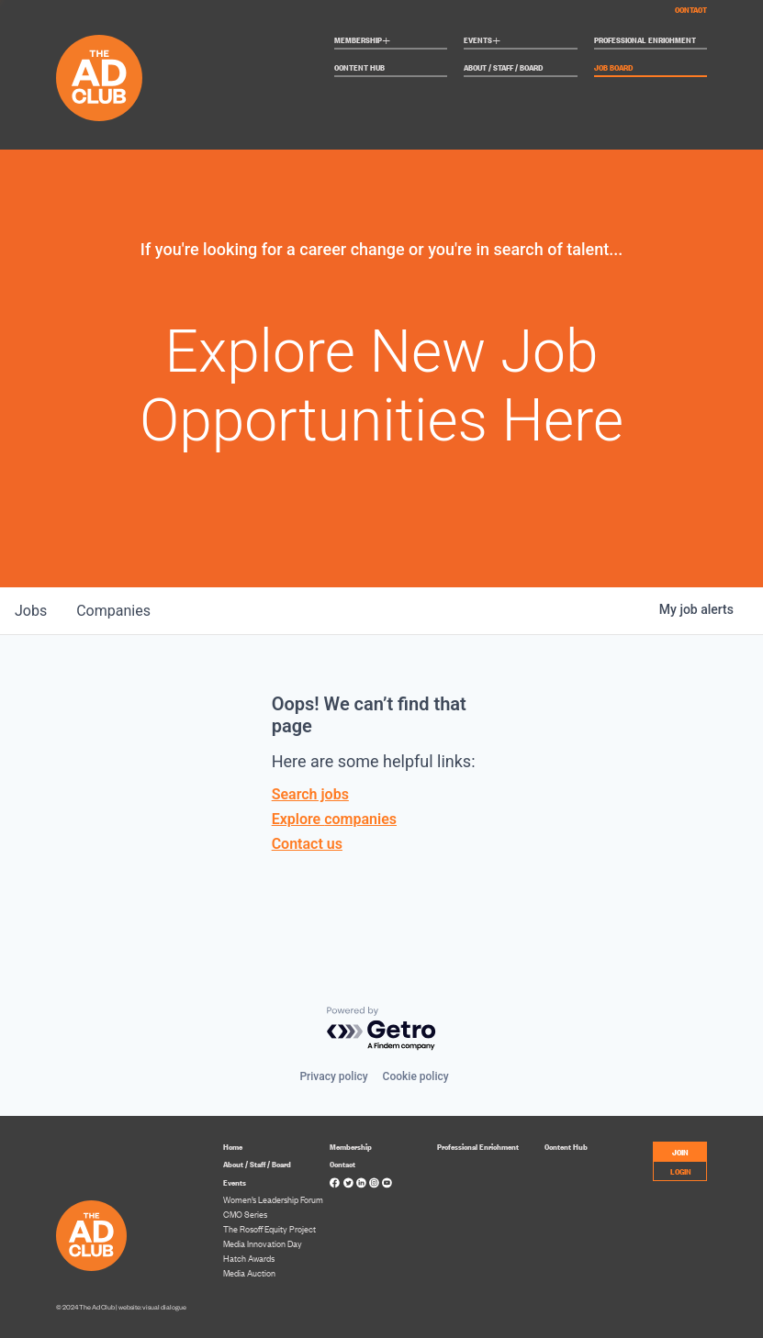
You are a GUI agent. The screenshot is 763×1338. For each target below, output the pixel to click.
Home (232, 1146)
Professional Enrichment (645, 40)
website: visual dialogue (152, 1307)
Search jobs (310, 794)
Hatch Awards (249, 1258)
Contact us (307, 844)
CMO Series (245, 1214)
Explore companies (334, 819)
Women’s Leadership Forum (273, 1199)
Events (482, 41)
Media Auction (249, 1272)
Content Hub (359, 67)
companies (113, 610)
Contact (691, 9)
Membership (362, 41)
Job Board (613, 67)
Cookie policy (416, 1076)
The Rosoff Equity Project (269, 1228)
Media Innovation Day (262, 1243)
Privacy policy (333, 1076)
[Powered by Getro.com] (382, 1029)
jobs (31, 610)
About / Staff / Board (503, 67)
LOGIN (680, 1170)
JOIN (680, 1151)
